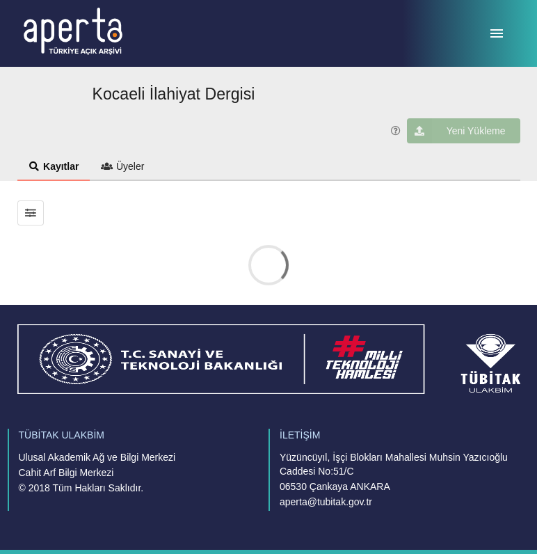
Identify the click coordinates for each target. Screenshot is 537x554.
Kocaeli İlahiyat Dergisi (174, 94)
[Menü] (497, 33)
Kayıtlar (54, 166)
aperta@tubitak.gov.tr (326, 501)
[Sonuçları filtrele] (31, 212)
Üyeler (122, 166)
